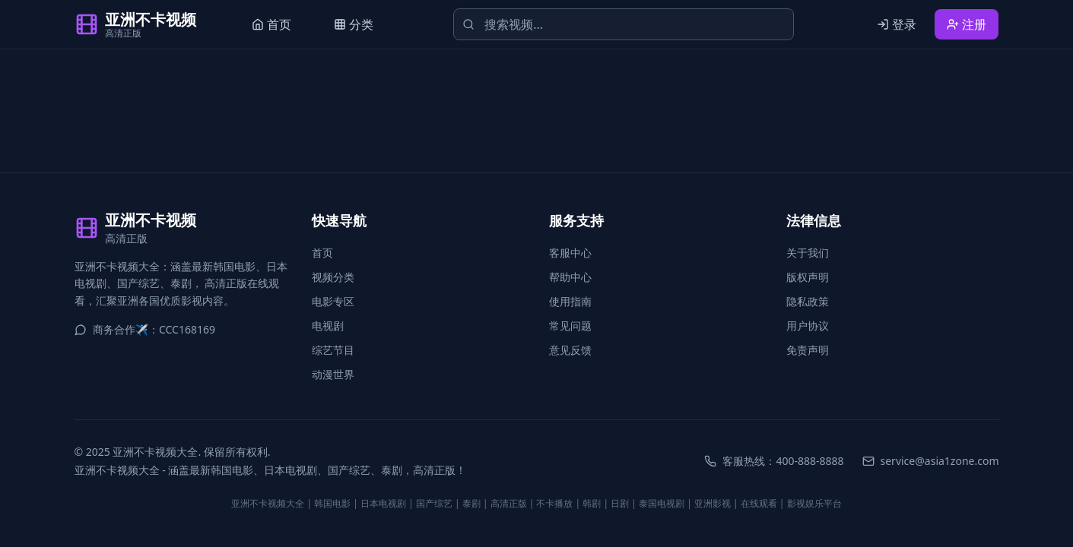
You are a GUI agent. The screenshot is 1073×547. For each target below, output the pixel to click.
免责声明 (807, 350)
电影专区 (333, 301)
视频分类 (333, 277)
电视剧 (328, 325)
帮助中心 (570, 277)
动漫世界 (333, 374)
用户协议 (807, 325)
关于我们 (807, 252)
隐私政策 (807, 301)
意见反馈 (570, 350)
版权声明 (807, 277)
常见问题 (570, 325)
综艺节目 (333, 350)
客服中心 (570, 252)
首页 (322, 252)
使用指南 (570, 301)
